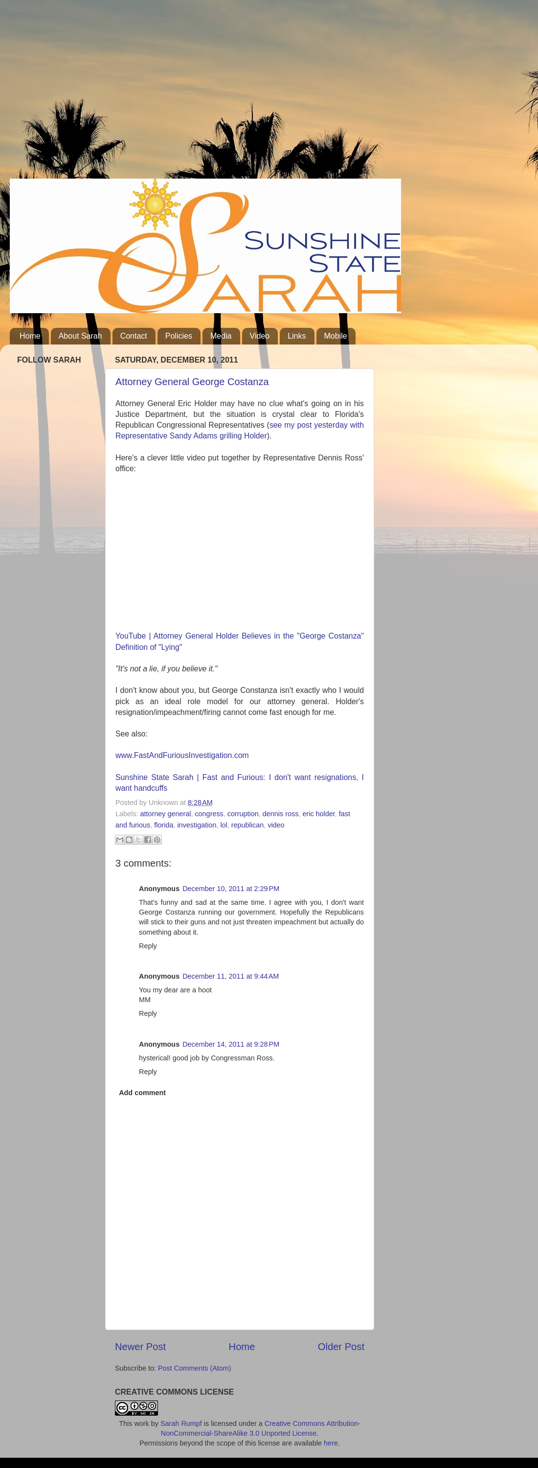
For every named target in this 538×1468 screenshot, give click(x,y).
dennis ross (281, 814)
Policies (178, 336)
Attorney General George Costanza (192, 381)
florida (163, 825)
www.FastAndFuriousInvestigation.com (182, 755)
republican (247, 825)
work (141, 1423)
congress (209, 814)
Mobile (335, 336)
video (276, 825)
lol (223, 825)
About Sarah (80, 336)
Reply (148, 946)
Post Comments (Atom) (194, 1368)
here (331, 1443)
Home (30, 336)
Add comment (142, 1093)
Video (260, 336)
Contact (133, 336)
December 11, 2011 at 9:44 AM (230, 976)
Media (221, 336)
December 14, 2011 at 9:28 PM (230, 1044)
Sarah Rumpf (181, 1423)
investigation (196, 825)
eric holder (318, 814)
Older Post (341, 1346)
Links (297, 336)
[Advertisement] (185, 92)
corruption (243, 814)
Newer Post (140, 1346)
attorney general (165, 814)
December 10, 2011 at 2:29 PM (230, 889)
